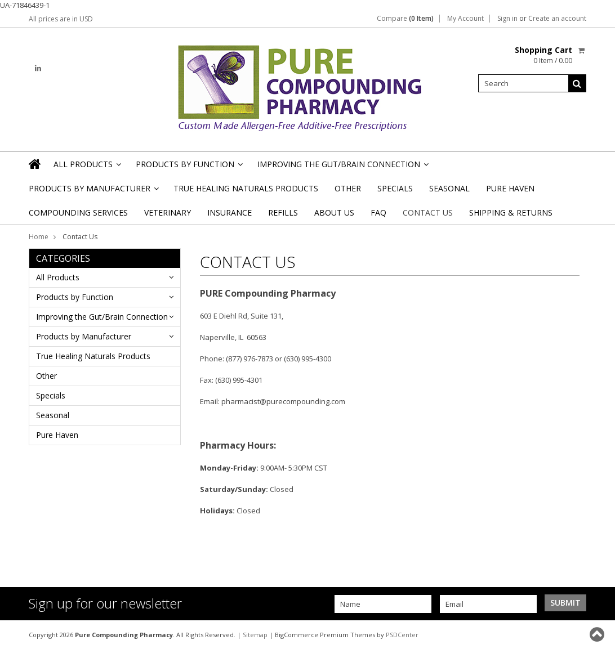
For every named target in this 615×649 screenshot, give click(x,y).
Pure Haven (510, 188)
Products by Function (188, 167)
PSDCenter (402, 634)
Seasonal (449, 188)
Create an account (557, 19)
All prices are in (61, 19)
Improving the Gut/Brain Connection (342, 167)
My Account (465, 19)
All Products (86, 167)
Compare (405, 19)
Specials (395, 188)
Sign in (507, 19)
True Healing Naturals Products (245, 188)
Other (348, 188)
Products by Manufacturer (93, 191)
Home (38, 236)
